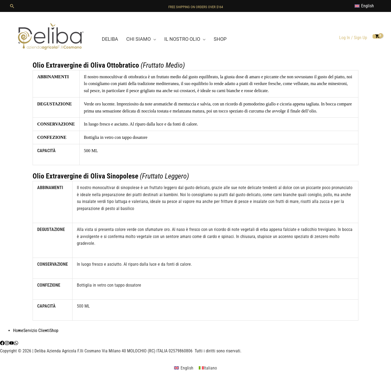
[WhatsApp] (16, 343)
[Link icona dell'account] (353, 37)
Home (18, 330)
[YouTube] (11, 343)
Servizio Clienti (36, 330)
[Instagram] (7, 343)
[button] (12, 6)
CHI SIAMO (138, 39)
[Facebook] (2, 343)
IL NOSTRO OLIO (182, 39)
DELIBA (110, 39)
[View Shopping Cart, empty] (377, 36)
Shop (54, 330)
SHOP (220, 39)
